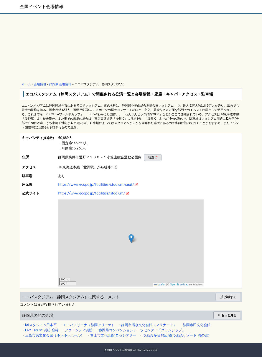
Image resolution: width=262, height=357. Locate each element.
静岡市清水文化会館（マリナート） (149, 325)
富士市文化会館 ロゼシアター (113, 335)
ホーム (26, 84)
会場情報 (40, 84)
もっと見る (227, 315)
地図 (151, 157)
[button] (131, 238)
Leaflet (159, 284)
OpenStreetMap (179, 284)
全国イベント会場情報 (41, 6)
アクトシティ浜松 (78, 330)
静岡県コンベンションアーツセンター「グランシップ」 (142, 330)
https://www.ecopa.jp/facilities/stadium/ (91, 193)
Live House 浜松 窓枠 (42, 330)
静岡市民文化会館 (197, 325)
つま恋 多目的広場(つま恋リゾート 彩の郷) (175, 335)
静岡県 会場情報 (60, 84)
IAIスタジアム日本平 (41, 325)
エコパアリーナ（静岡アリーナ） (89, 325)
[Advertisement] (131, 48)
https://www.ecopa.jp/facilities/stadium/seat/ (96, 184)
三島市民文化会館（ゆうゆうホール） (54, 335)
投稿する (228, 297)
